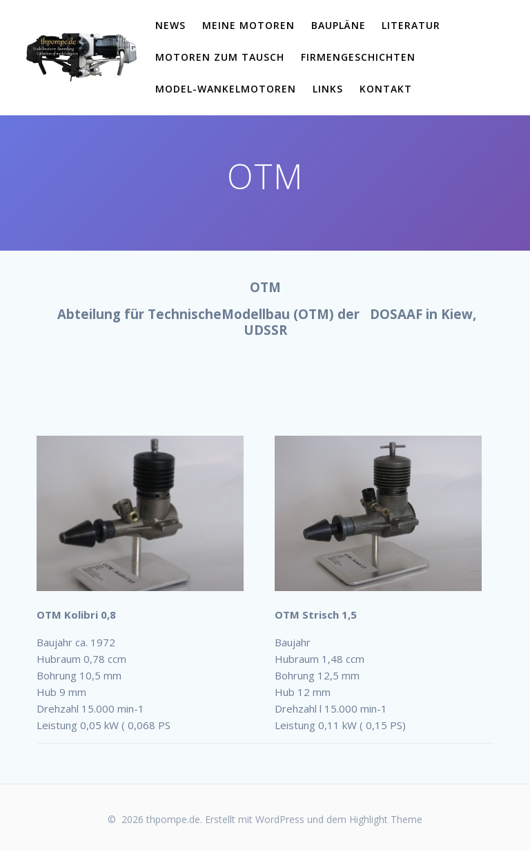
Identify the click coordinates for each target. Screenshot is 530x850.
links (328, 88)
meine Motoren (248, 25)
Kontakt (386, 88)
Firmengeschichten (358, 57)
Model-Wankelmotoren (225, 88)
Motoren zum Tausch (219, 57)
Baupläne (338, 25)
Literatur (411, 25)
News (170, 25)
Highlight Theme (385, 819)
